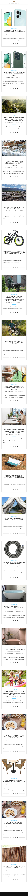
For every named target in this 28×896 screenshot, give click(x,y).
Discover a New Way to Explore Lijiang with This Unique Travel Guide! (14, 207)
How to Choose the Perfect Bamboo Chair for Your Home (14, 781)
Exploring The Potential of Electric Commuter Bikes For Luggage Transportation (14, 252)
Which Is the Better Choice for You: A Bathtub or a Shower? (14, 608)
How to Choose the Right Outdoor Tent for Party (13, 519)
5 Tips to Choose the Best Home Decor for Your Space (14, 823)
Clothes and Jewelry (14, 294)
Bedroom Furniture (14, 28)
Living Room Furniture (14, 339)
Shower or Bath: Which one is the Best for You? (14, 650)
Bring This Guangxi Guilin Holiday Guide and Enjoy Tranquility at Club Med (14, 119)
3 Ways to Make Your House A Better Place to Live (14, 867)
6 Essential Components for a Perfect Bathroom (14, 563)
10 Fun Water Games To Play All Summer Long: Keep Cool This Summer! (14, 693)
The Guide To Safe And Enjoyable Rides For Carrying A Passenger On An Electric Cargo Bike (14, 298)
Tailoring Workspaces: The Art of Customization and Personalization (14, 431)
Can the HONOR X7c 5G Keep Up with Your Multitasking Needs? (14, 74)
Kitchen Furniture (14, 249)
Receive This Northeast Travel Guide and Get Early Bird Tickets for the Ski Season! (14, 163)
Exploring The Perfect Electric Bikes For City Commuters (14, 343)
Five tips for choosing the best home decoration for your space (14, 737)
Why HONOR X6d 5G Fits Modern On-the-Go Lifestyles (14, 31)
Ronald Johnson (10, 34)
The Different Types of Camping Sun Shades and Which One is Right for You (14, 476)
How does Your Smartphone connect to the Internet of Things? (13, 388)
